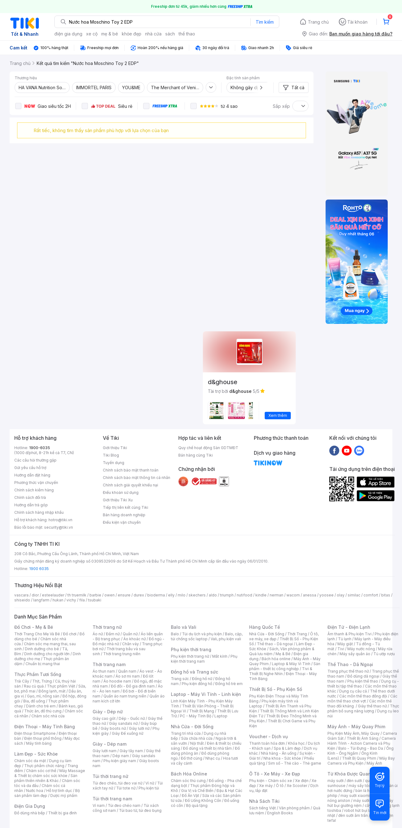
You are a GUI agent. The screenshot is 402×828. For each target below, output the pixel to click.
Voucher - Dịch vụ (268, 736)
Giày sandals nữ (123, 723)
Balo (175, 634)
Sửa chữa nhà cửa (196, 738)
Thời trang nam (109, 664)
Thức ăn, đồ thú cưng (43, 711)
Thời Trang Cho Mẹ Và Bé (37, 634)
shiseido (22, 600)
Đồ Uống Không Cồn (203, 800)
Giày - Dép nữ (108, 711)
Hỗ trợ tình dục (59, 790)
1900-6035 (39, 447)
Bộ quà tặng (197, 805)
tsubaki (94, 600)
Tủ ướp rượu (384, 653)
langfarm (41, 600)
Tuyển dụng (113, 462)
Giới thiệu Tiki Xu (118, 500)
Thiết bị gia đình (62, 813)
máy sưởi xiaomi (367, 800)
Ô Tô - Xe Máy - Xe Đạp (274, 773)
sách (170, 33)
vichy (71, 600)
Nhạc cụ (212, 758)
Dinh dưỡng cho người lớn (47, 653)
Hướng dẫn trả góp (31, 505)
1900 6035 (39, 568)
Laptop (220, 716)
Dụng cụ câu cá (353, 691)
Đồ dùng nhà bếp (29, 813)
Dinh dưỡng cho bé (42, 648)
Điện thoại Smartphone (35, 733)
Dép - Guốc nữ (132, 718)
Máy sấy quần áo (355, 653)
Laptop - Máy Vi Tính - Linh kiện (206, 694)
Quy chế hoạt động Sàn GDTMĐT (208, 447)
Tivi (340, 648)
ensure (124, 595)
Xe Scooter (297, 785)
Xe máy (266, 785)
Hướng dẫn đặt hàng (32, 475)
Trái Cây (21, 681)
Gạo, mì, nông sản (43, 696)
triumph (227, 595)
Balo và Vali (183, 627)
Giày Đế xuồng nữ (127, 733)
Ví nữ (149, 783)
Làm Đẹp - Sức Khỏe (36, 754)
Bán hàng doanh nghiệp (124, 515)
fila (82, 600)
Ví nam (99, 805)
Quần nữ (130, 634)
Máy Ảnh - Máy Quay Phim (356, 726)
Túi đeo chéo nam (124, 805)
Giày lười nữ (139, 728)
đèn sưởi (354, 780)
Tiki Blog (111, 455)
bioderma (156, 595)
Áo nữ (98, 634)
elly (171, 595)
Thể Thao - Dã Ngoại (350, 664)
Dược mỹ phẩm (63, 795)
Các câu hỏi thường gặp (35, 460)
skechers (197, 595)
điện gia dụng (68, 33)
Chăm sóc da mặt (30, 760)
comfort (370, 595)
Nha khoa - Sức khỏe (282, 758)
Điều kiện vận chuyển (122, 522)
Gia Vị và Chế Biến (197, 790)
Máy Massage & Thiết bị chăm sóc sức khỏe (49, 773)
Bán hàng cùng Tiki (195, 455)
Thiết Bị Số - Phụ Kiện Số (275, 689)
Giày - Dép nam (109, 744)
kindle (261, 595)
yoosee (326, 595)
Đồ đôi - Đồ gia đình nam (133, 686)
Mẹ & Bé (283, 653)
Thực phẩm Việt (61, 686)
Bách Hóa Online (189, 773)
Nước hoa (34, 790)
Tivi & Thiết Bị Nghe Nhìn (280, 671)
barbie (95, 595)
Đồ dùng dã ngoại (363, 676)
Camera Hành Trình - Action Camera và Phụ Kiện (361, 743)
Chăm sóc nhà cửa (48, 716)
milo (181, 595)
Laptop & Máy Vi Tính (291, 663)
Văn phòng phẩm (294, 808)
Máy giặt (345, 644)
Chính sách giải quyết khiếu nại (130, 485)
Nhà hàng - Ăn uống (278, 753)
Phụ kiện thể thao (362, 681)
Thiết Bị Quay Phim (359, 758)
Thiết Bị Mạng (201, 711)
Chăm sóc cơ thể (41, 770)
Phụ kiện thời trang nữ (190, 656)
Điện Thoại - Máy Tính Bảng (44, 726)
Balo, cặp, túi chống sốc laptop (207, 636)
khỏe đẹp (131, 33)
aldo (213, 595)
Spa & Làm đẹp (287, 748)
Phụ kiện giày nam (119, 760)
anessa (309, 595)
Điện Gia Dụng (29, 806)
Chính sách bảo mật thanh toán (130, 470)
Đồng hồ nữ (202, 678)
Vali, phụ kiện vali (226, 639)
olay (341, 595)
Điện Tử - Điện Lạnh (348, 627)
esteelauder (53, 595)
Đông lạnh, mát (52, 691)
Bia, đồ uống (34, 701)
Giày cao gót (104, 718)
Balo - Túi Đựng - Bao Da (360, 748)
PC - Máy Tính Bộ (195, 716)
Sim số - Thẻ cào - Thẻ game (294, 763)
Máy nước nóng (361, 648)
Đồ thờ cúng (191, 758)
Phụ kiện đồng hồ (197, 683)
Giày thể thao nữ (372, 706)
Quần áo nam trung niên (124, 696)
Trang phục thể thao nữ (348, 671)
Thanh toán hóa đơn (267, 743)
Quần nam (127, 671)
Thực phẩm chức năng (44, 765)
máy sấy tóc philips (366, 785)
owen (109, 595)
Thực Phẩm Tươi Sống (37, 674)
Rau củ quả (34, 686)
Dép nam (120, 755)
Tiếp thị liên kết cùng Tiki (125, 507)
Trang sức (180, 678)
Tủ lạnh (344, 639)
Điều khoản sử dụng (121, 492)
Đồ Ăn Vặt (190, 795)
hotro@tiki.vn (60, 520)
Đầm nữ (113, 634)
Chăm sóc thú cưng (188, 780)
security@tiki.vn (58, 527)
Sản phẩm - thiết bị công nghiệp (284, 666)
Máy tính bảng (39, 743)
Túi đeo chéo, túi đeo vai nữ (117, 783)
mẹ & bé (109, 33)
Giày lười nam (104, 750)
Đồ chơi (69, 634)
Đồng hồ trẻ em (229, 683)
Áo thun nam (104, 671)
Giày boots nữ (113, 728)
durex (139, 595)
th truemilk (76, 595)
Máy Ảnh (374, 763)
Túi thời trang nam (112, 798)
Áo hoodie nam (117, 681)
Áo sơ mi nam (128, 676)
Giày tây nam (131, 750)
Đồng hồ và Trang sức (194, 671)
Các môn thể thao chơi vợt (362, 698)
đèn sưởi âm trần (353, 815)
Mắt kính (219, 656)
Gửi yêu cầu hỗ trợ (30, 467)
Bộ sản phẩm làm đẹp (47, 793)
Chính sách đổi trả (30, 497)
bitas (385, 595)
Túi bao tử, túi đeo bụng (140, 810)
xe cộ (92, 33)
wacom (293, 595)
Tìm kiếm (265, 22)
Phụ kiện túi (149, 788)
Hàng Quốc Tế (264, 627)
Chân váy (130, 644)
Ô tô (280, 785)
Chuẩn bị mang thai (42, 663)
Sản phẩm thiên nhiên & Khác (45, 778)
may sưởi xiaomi (355, 795)
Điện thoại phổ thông (43, 738)
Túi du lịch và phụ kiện (202, 634)
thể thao (187, 33)
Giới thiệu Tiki (115, 447)
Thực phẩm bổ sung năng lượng (363, 708)
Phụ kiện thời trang (191, 649)
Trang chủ (318, 22)
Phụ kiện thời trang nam (204, 659)
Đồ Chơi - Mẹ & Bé (33, 627)
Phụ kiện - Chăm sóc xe (270, 780)
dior (35, 595)
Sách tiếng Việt (262, 808)
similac (354, 595)
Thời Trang (297, 634)
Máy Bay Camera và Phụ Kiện (361, 761)
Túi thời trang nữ (110, 776)
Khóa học (296, 743)
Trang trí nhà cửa (186, 733)
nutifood (244, 595)
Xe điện (301, 780)
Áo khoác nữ (134, 639)
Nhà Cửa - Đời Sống (192, 726)
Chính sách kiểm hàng (34, 490)
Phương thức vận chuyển (36, 482)
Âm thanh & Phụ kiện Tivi (349, 634)
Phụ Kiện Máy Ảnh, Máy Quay (353, 733)
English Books (280, 813)
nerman (276, 595)
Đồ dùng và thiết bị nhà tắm (207, 748)
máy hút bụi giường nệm (360, 803)
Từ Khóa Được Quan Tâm (354, 773)
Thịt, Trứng (42, 681)
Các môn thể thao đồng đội (363, 696)
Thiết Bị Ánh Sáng (362, 738)
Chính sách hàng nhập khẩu (39, 512)
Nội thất (197, 743)
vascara (21, 595)
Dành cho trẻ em (41, 706)
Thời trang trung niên (121, 653)
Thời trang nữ (107, 627)
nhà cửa (153, 33)
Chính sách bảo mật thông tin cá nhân (136, 477)
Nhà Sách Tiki (264, 801)
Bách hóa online (276, 658)
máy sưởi (335, 780)
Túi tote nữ (125, 788)
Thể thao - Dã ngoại (275, 644)
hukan (58, 600)
